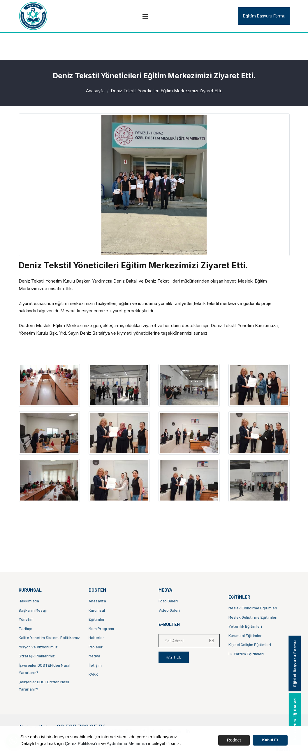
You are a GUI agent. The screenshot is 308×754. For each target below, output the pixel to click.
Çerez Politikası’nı (82, 743)
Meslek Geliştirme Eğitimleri (252, 617)
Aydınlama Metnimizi (127, 743)
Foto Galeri (168, 600)
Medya (94, 655)
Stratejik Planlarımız (37, 655)
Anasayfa (95, 90)
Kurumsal (97, 610)
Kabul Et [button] (270, 740)
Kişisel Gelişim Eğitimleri (249, 644)
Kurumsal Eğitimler (245, 635)
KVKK (93, 674)
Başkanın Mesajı (33, 610)
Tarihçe (25, 628)
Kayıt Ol (174, 656)
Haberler (96, 637)
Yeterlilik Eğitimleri (245, 626)
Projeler (96, 646)
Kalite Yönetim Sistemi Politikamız (49, 637)
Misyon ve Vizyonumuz (38, 646)
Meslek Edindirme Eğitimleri (252, 607)
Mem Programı (101, 628)
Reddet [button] (234, 739)
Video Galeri (169, 610)
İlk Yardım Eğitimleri (246, 653)
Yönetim (26, 619)
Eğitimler (97, 619)
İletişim (95, 665)
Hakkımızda (29, 600)
